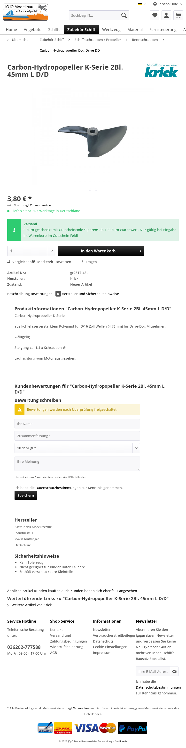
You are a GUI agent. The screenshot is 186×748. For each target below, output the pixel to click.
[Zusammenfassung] (77, 436)
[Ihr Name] (77, 423)
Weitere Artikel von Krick (29, 605)
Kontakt (56, 629)
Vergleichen (19, 261)
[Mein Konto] (166, 15)
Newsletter (102, 629)
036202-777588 (24, 647)
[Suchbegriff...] (99, 15)
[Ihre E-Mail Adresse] (153, 671)
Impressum (102, 652)
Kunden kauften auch (52, 590)
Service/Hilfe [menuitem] (166, 4)
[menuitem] (99, 17)
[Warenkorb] (178, 15)
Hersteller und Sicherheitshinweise (90, 293)
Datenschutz (103, 641)
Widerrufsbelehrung (66, 646)
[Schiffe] (54, 29)
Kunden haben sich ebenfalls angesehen (103, 590)
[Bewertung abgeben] (77, 448)
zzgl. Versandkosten (37, 205)
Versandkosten (83, 708)
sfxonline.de (120, 741)
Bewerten (61, 261)
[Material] (135, 29)
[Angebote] (32, 29)
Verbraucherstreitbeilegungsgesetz (113, 635)
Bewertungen (46, 293)
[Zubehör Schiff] (81, 29)
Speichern (25, 495)
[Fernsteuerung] (163, 29)
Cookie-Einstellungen (110, 646)
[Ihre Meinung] (77, 464)
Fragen (89, 261)
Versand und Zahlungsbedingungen (68, 638)
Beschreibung (18, 293)
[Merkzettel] (154, 15)
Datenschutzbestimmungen (58, 487)
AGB (53, 652)
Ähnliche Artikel (20, 590)
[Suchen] (124, 15)
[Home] (11, 29)
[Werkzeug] (111, 29)
